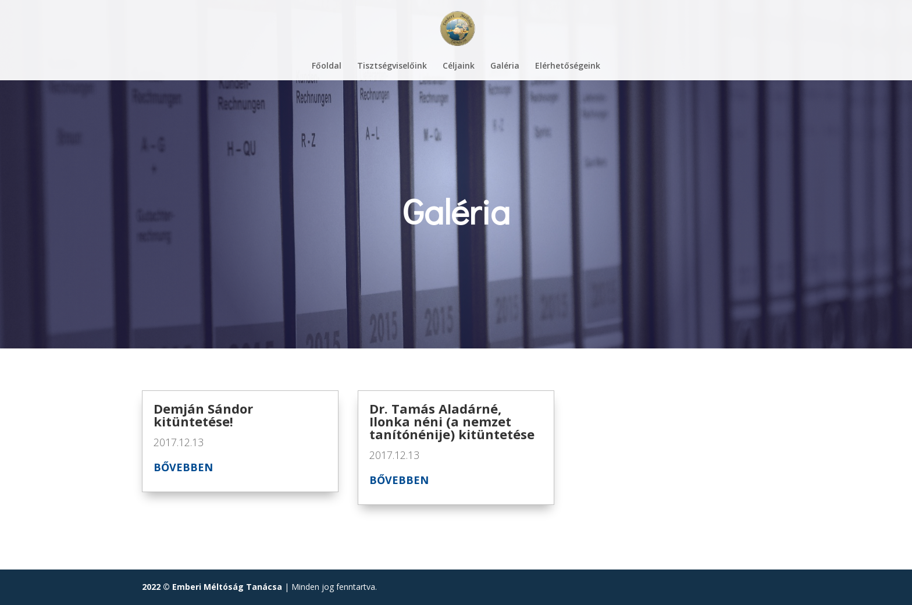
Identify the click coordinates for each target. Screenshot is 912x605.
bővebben (183, 467)
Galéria (504, 66)
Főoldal (326, 66)
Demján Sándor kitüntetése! (203, 415)
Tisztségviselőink (392, 66)
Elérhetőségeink (567, 66)
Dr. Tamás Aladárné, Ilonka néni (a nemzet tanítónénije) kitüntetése (452, 421)
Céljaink (459, 66)
